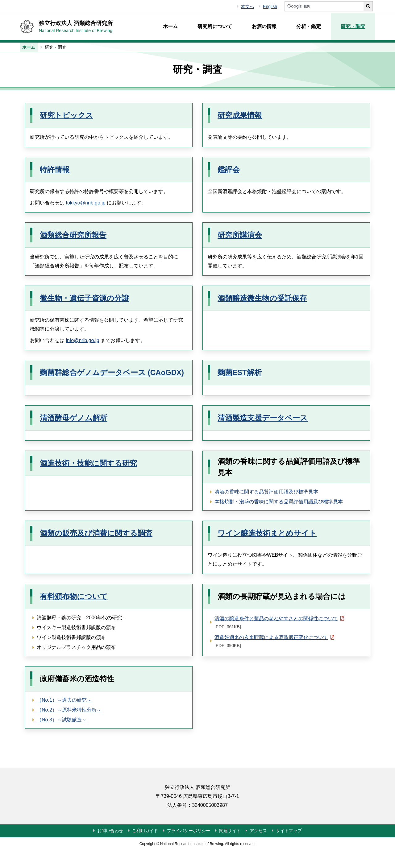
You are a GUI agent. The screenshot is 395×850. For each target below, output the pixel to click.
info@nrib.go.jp (82, 340)
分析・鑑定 (308, 26)
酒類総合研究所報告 (73, 235)
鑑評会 (229, 169)
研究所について (215, 26)
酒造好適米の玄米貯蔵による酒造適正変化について (274, 641)
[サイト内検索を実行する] (368, 6)
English (270, 6)
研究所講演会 (240, 235)
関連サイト (230, 830)
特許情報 (54, 169)
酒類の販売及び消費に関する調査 (96, 533)
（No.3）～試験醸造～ (62, 719)
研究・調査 (353, 26)
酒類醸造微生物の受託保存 (262, 298)
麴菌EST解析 (240, 372)
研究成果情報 (240, 115)
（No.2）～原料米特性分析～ (69, 709)
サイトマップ (289, 830)
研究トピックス (66, 115)
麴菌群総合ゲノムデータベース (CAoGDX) (112, 372)
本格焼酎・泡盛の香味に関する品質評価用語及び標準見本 (278, 501)
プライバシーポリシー (188, 830)
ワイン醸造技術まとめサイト (267, 533)
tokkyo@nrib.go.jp (85, 202)
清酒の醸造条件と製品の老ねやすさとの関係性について (279, 622)
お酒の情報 (264, 26)
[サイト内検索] (324, 6)
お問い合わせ (110, 830)
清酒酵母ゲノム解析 (73, 418)
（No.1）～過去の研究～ (64, 700)
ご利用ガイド (145, 830)
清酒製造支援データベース (263, 418)
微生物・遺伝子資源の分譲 (84, 298)
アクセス (258, 830)
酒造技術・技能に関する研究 (88, 463)
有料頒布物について (74, 596)
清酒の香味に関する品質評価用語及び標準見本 (266, 491)
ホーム (170, 26)
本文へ (247, 6)
